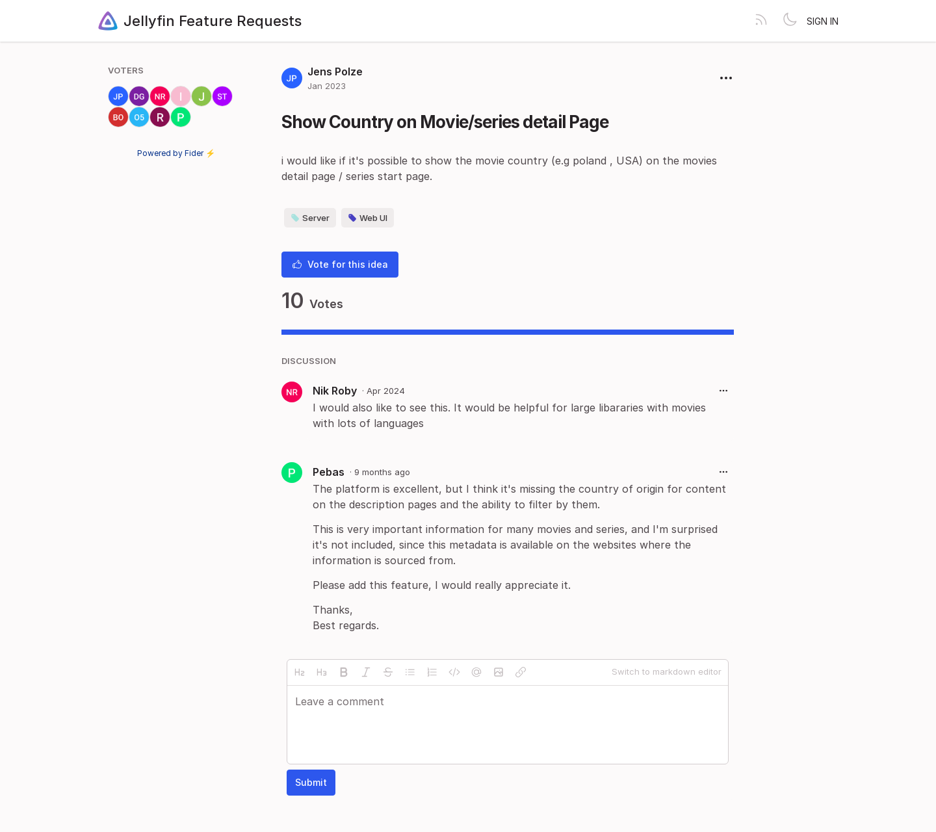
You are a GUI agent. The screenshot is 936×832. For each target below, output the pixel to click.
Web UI (367, 218)
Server (310, 218)
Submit (311, 782)
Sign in (822, 21)
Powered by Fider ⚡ (176, 153)
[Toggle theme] (789, 21)
